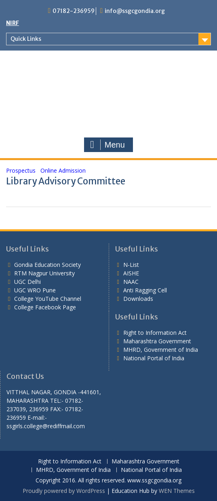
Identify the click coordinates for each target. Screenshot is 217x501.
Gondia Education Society (47, 264)
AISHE (131, 273)
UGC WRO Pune (35, 290)
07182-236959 (74, 11)
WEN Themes (177, 491)
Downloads (138, 298)
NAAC (131, 281)
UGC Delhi (27, 281)
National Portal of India (153, 358)
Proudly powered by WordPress (64, 491)
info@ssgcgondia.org (135, 11)
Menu (107, 145)
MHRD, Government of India (160, 349)
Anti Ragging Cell (145, 290)
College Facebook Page (45, 307)
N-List (131, 264)
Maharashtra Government (157, 341)
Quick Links (26, 38)
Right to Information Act (155, 332)
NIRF (12, 23)
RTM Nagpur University (44, 273)
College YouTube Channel (47, 298)
